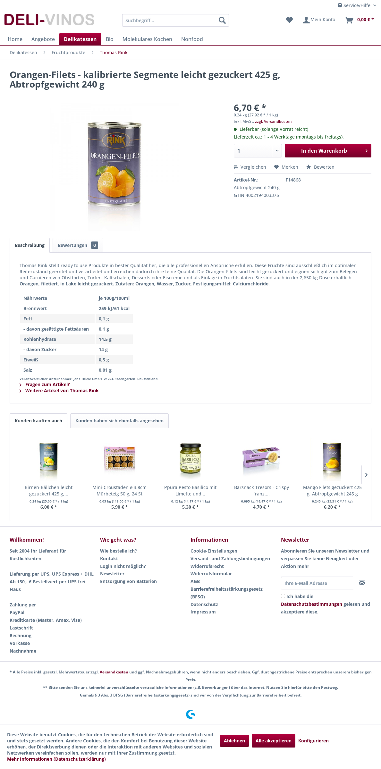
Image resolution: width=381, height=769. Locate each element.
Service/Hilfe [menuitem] (355, 5)
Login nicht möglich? (123, 566)
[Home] (15, 39)
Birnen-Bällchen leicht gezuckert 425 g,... (48, 490)
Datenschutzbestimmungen (311, 604)
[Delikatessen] (80, 39)
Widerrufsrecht (207, 566)
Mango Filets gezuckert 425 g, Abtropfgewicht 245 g (332, 490)
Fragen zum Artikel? (45, 384)
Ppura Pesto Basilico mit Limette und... (190, 490)
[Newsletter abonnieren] (362, 583)
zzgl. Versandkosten (273, 121)
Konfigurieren (313, 741)
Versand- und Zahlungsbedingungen (230, 558)
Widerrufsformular (211, 573)
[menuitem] (175, 20)
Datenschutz (204, 604)
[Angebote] (43, 39)
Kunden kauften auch (38, 421)
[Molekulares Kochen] (147, 39)
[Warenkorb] (359, 20)
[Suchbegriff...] (175, 20)
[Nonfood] (192, 39)
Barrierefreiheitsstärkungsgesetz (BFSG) (226, 593)
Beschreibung (30, 245)
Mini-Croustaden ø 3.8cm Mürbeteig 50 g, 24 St (119, 490)
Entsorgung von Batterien (128, 581)
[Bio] (109, 39)
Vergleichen (250, 167)
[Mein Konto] (318, 20)
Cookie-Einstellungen (213, 551)
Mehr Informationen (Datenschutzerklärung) (56, 759)
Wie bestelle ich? (118, 551)
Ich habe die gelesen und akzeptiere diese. (325, 604)
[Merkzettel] (289, 20)
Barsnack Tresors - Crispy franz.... (261, 490)
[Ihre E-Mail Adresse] (317, 583)
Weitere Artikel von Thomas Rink (59, 390)
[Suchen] (222, 20)
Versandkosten (114, 672)
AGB (195, 581)
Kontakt (109, 558)
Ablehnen (234, 741)
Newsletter (112, 573)
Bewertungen (78, 245)
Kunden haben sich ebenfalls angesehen (119, 421)
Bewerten (320, 167)
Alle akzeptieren (274, 741)
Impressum (203, 612)
